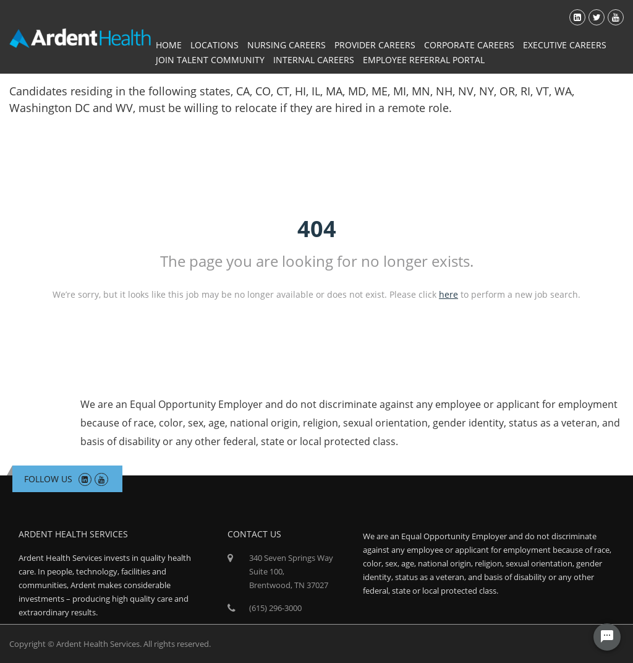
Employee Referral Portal (424, 60)
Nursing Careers (286, 45)
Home (169, 45)
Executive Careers (564, 45)
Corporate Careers (469, 45)
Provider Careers (374, 45)
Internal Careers (313, 60)
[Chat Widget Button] (607, 637)
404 (316, 229)
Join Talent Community (210, 60)
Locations (214, 45)
